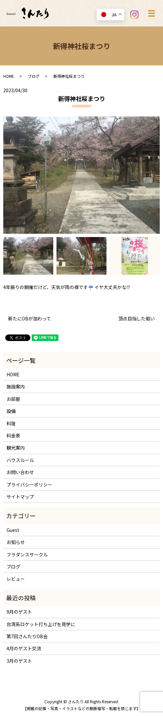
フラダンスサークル (27, 554)
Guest (13, 530)
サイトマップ (20, 496)
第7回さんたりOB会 (27, 636)
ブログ (34, 76)
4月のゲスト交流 (24, 648)
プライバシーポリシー (29, 484)
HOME (8, 76)
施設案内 (16, 386)
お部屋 (13, 399)
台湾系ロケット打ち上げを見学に (41, 624)
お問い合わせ (20, 472)
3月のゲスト (19, 660)
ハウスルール (20, 460)
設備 (11, 411)
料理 (11, 423)
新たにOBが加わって (29, 318)
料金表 (13, 435)
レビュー (16, 578)
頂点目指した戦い (136, 318)
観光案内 (16, 447)
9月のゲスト (19, 611)
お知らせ (16, 542)
